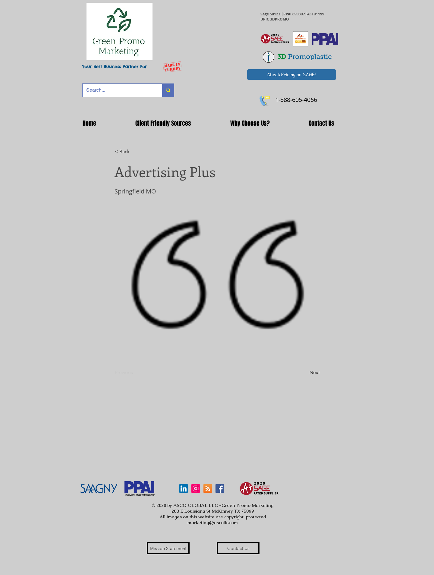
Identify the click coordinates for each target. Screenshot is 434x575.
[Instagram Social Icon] (195, 488)
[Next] (305, 372)
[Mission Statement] (168, 548)
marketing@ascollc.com (212, 522)
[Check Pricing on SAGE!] (291, 74)
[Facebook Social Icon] (219, 488)
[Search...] (117, 90)
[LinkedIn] (183, 488)
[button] (163, 123)
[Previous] (135, 372)
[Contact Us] (238, 548)
